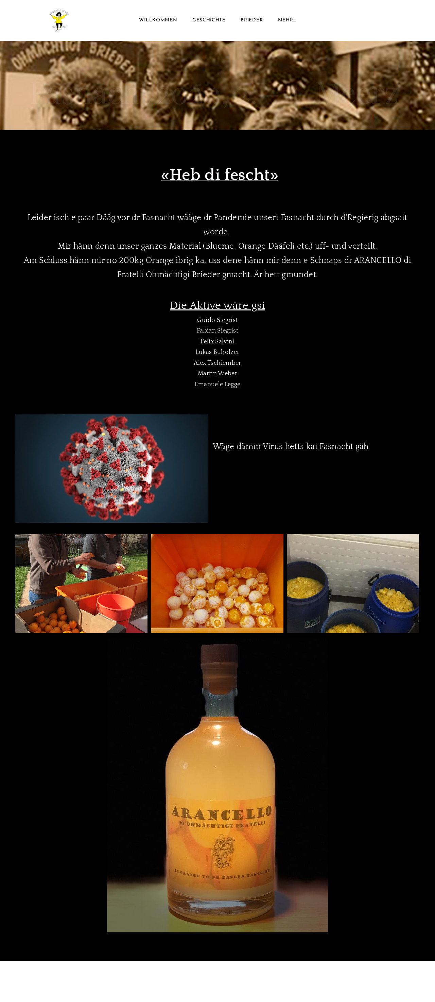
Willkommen (158, 20)
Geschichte (209, 20)
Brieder (252, 20)
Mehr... (287, 20)
